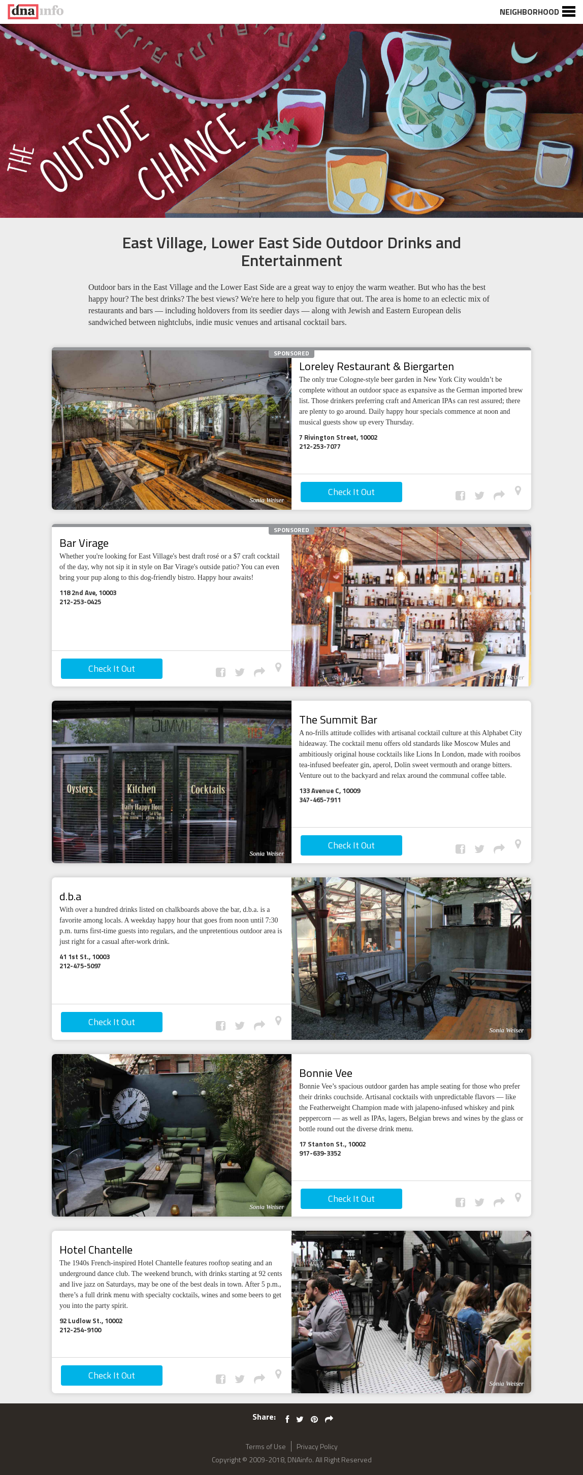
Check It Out (351, 492)
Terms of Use (266, 1446)
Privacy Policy (317, 1446)
